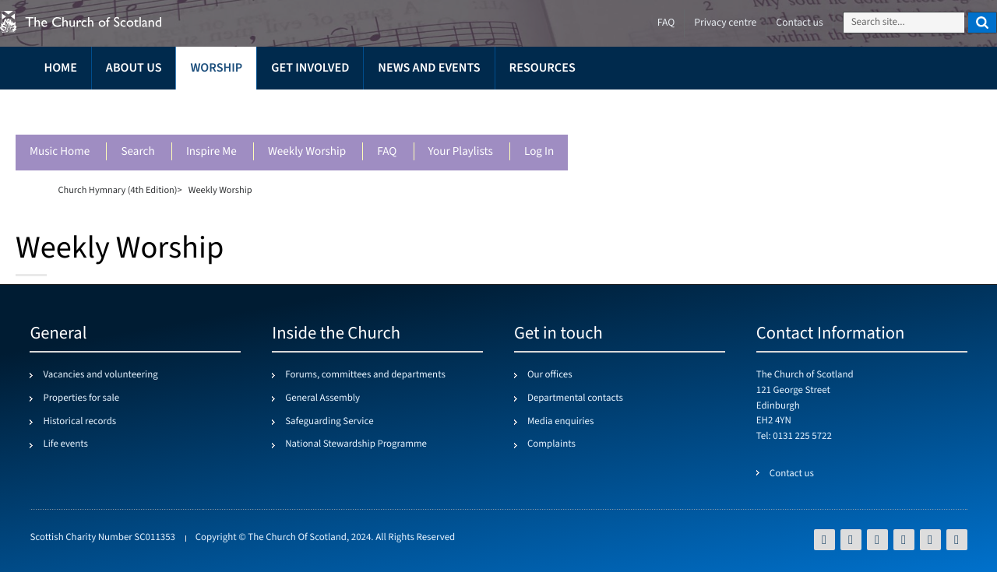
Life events (65, 444)
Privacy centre (725, 23)
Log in (539, 152)
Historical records (79, 422)
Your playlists (460, 152)
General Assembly (322, 398)
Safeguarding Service (329, 422)
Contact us (799, 23)
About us (134, 68)
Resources (542, 68)
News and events (429, 68)
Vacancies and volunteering (100, 375)
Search (137, 152)
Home (60, 68)
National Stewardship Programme (356, 444)
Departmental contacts (575, 398)
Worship (216, 68)
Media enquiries (560, 422)
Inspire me (211, 152)
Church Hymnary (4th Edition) (117, 190)
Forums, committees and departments (365, 375)
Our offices (549, 375)
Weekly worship (307, 152)
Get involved (310, 68)
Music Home (60, 152)
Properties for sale (81, 398)
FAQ (386, 152)
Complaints (551, 444)
